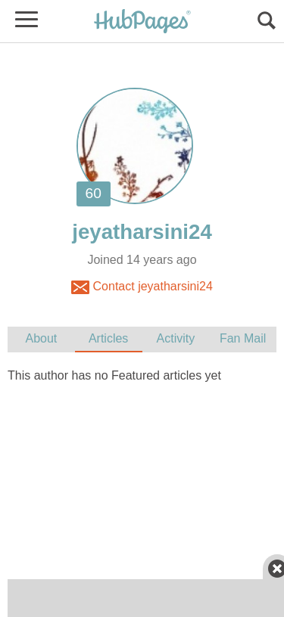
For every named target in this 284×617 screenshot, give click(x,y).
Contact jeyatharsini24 (142, 287)
